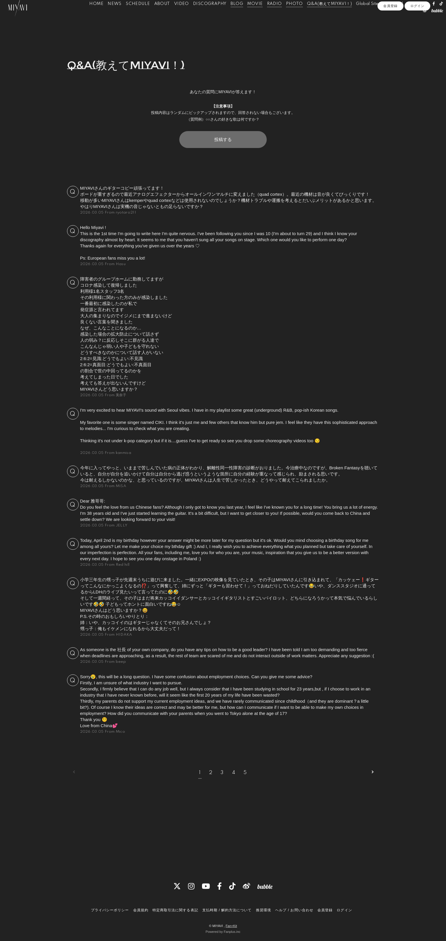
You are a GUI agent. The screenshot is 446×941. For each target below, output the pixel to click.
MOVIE (256, 17)
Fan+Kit (231, 926)
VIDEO (182, 17)
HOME (97, 17)
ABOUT (163, 17)
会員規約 (140, 910)
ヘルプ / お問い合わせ (294, 910)
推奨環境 (263, 910)
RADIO (275, 17)
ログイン (417, 36)
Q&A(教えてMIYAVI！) (330, 17)
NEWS (116, 17)
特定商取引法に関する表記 (175, 910)
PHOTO (295, 17)
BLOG (237, 17)
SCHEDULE (139, 17)
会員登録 (390, 36)
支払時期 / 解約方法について (227, 910)
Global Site (368, 17)
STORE (391, 17)
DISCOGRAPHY (210, 17)
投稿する (223, 139)
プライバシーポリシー (110, 910)
